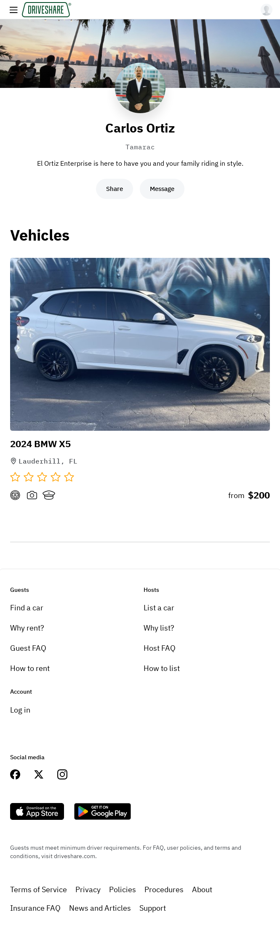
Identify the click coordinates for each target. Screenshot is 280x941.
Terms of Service (38, 889)
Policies (122, 889)
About (202, 889)
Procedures (164, 889)
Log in (20, 710)
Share (114, 189)
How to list (162, 668)
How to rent (30, 668)
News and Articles (100, 908)
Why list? (159, 628)
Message (162, 189)
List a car (159, 607)
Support (152, 908)
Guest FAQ (28, 648)
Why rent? (27, 628)
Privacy (88, 889)
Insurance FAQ (35, 908)
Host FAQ (160, 648)
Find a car (26, 607)
